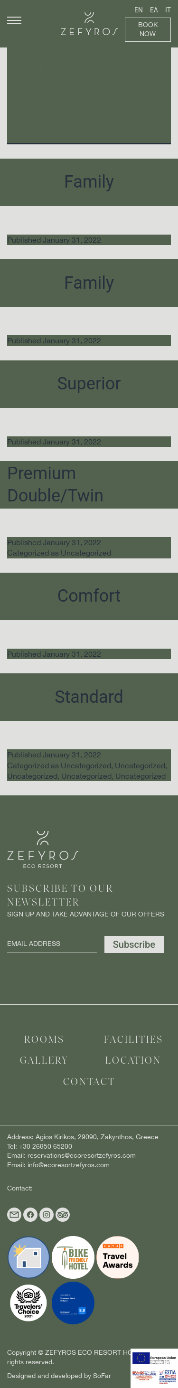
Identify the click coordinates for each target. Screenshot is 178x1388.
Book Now (148, 29)
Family (89, 182)
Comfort (89, 596)
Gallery (44, 1061)
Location (133, 1061)
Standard (89, 697)
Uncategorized (86, 552)
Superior (89, 384)
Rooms (44, 1040)
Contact (89, 1082)
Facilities (133, 1040)
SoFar (102, 1375)
